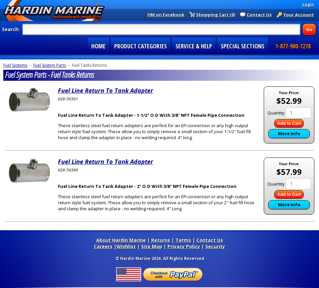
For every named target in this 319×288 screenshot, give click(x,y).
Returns (160, 240)
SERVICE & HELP (193, 46)
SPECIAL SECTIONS (242, 46)
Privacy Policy (183, 246)
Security (215, 246)
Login (308, 4)
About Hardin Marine (121, 240)
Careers (103, 246)
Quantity (276, 113)
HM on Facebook (166, 14)
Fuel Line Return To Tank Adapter (105, 90)
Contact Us (259, 14)
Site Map (151, 246)
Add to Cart (289, 123)
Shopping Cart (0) (215, 14)
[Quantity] (298, 112)
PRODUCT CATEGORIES (140, 46)
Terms (183, 240)
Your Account (298, 14)
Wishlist (126, 246)
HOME (98, 46)
